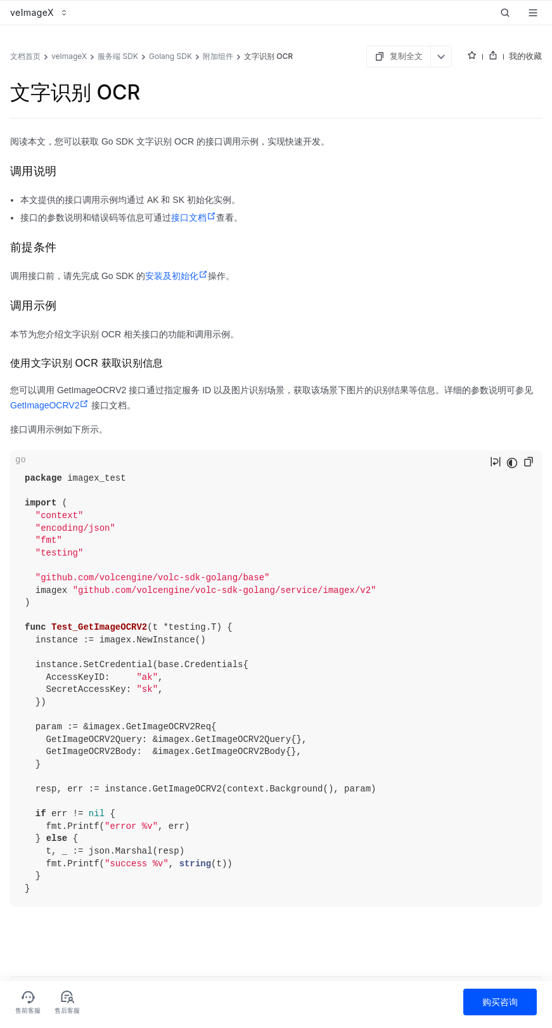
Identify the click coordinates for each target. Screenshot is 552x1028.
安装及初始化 (176, 276)
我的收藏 (525, 56)
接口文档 (193, 217)
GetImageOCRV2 (49, 405)
